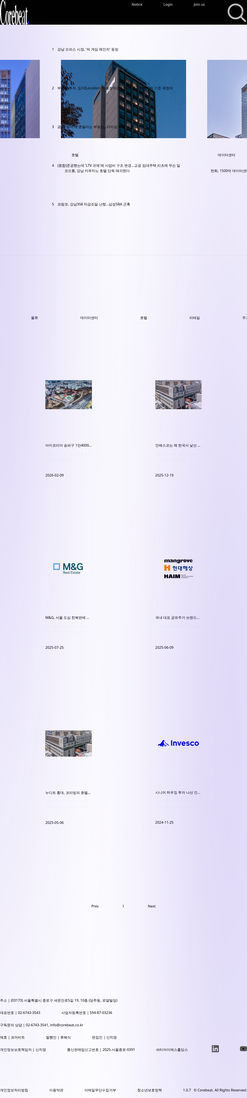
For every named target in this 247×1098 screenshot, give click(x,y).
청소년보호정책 (149, 1090)
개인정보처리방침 (14, 1090)
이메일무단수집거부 (100, 1090)
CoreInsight (162, 12)
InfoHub (75, 12)
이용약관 (56, 1090)
